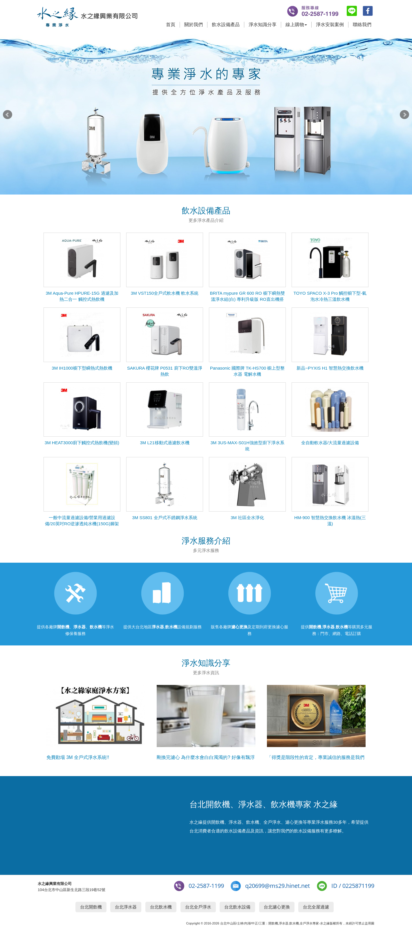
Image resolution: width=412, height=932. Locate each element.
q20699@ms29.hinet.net (277, 886)
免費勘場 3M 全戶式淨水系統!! (77, 757)
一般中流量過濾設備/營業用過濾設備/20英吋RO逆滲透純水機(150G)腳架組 (82, 523)
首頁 (170, 24)
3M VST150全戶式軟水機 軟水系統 (164, 293)
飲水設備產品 (226, 24)
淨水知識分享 (263, 24)
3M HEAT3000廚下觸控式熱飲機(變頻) (82, 442)
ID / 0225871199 (352, 886)
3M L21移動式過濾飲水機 (164, 442)
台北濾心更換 (277, 906)
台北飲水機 (161, 906)
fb (368, 11)
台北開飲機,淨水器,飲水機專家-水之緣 (87, 17)
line (352, 11)
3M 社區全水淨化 (247, 517)
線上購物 (296, 24)
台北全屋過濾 (316, 906)
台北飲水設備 (237, 906)
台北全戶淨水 (198, 906)
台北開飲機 (91, 906)
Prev (7, 114)
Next (404, 114)
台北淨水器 (126, 906)
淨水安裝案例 (330, 24)
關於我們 (193, 24)
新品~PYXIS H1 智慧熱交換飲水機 (330, 368)
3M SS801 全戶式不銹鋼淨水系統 (164, 517)
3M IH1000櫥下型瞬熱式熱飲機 (82, 368)
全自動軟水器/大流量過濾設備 (330, 442)
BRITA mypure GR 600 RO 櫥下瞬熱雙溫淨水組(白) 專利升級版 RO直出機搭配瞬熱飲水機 (247, 299)
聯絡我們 (362, 24)
